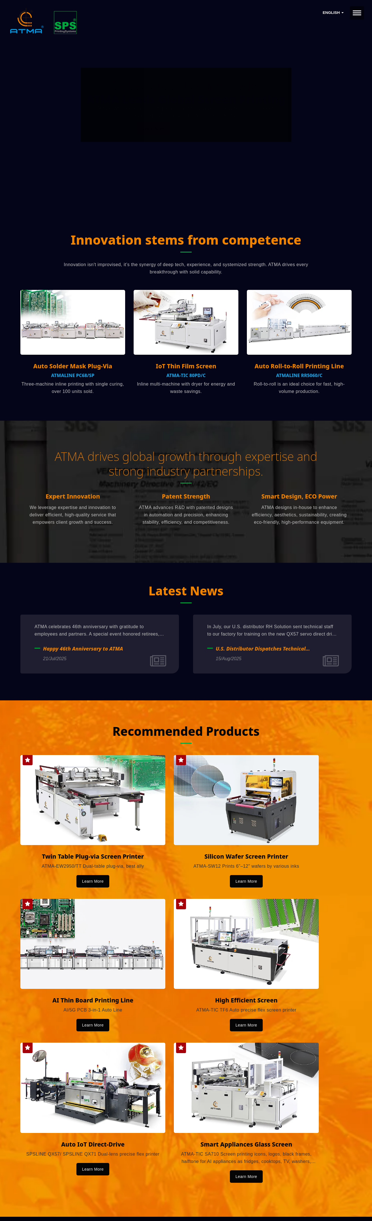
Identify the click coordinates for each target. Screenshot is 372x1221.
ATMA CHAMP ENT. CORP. (80, 1200)
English (333, 12)
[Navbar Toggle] (357, 13)
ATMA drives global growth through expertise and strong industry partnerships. (186, 464)
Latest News (186, 592)
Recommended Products (186, 732)
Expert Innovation (73, 498)
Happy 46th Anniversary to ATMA (83, 650)
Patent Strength (186, 498)
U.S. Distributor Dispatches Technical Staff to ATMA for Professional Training (263, 650)
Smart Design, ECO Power (299, 498)
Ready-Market (74, 1207)
